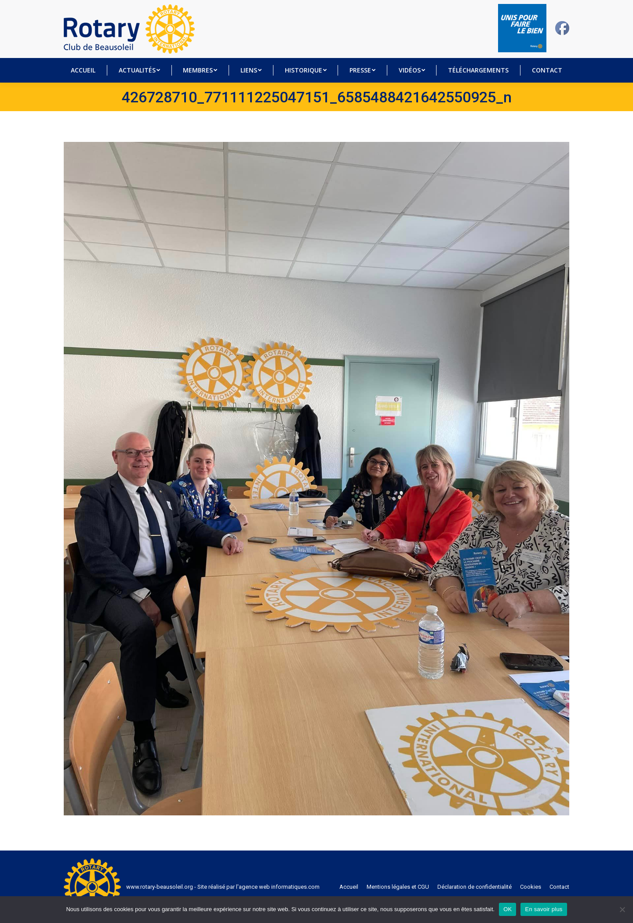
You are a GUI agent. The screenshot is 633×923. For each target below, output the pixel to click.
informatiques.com (295, 886)
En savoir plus (543, 909)
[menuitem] (83, 70)
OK (507, 909)
